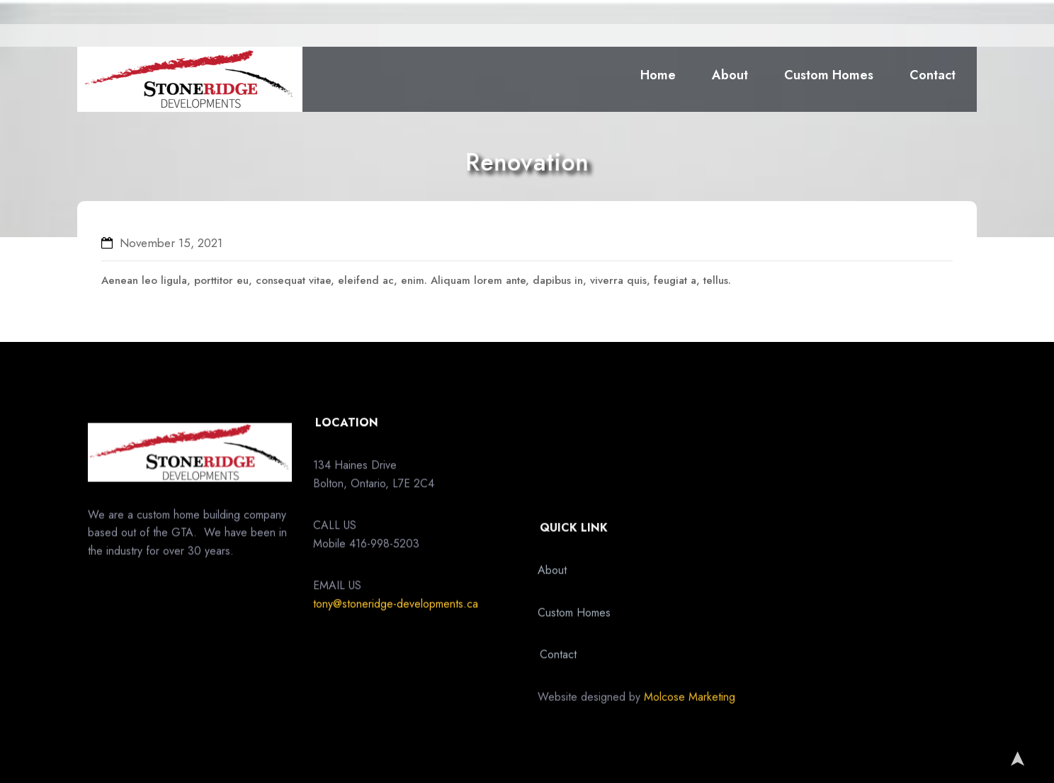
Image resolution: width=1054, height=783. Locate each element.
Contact (933, 75)
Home (658, 75)
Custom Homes (828, 75)
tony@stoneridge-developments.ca (395, 637)
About (730, 75)
